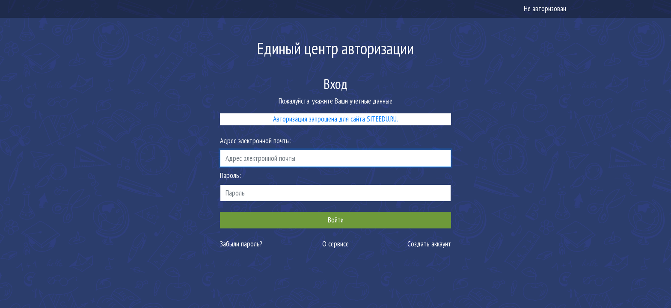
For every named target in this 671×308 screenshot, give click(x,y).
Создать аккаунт (429, 244)
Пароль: (230, 175)
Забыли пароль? (241, 244)
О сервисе (335, 244)
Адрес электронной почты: (255, 140)
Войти (336, 220)
